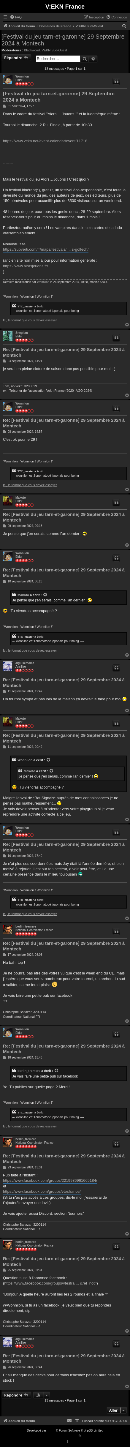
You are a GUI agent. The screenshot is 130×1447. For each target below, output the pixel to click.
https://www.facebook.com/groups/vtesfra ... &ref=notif (50, 1283)
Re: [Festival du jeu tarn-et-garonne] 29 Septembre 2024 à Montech (64, 352)
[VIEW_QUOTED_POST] (45, 595)
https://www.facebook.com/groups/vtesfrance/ (42, 1191)
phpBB (51, 1430)
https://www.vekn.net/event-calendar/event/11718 (45, 141)
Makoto (20, 497)
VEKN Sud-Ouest (54, 50)
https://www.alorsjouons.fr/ (25, 266)
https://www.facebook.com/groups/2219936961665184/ (50, 1180)
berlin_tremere (25, 926)
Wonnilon (22, 76)
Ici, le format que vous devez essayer (30, 320)
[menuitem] (16, 17)
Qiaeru (86, 1435)
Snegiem (21, 332)
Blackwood (32, 50)
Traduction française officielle (58, 1435)
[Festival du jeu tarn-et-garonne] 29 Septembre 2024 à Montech (63, 40)
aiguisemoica (24, 663)
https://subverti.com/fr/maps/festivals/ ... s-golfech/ (45, 249)
